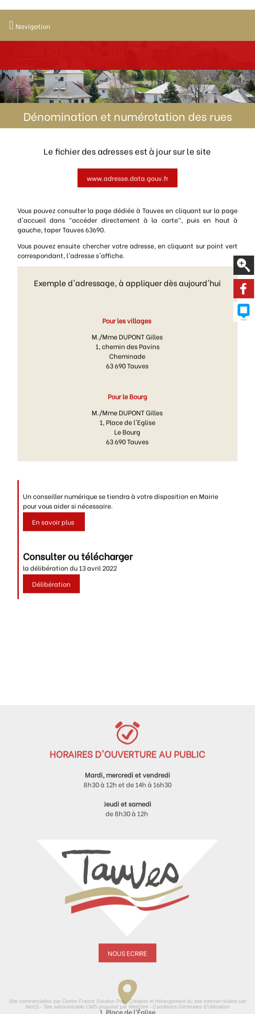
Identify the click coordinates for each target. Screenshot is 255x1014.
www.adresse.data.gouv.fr (127, 187)
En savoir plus (54, 530)
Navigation (33, 26)
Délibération (51, 593)
